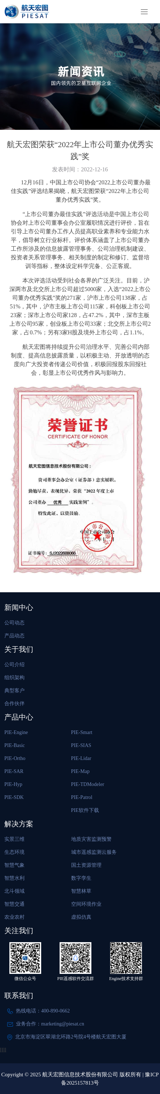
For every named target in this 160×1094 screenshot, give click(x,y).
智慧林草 (81, 891)
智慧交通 (14, 904)
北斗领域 (14, 891)
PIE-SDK (14, 797)
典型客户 (14, 690)
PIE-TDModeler (87, 784)
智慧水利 (14, 878)
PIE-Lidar (81, 758)
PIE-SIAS (81, 745)
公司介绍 (14, 664)
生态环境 (14, 852)
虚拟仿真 (81, 917)
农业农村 (14, 917)
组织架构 (14, 677)
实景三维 (14, 839)
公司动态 (14, 622)
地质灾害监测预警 (91, 839)
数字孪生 (81, 878)
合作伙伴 (14, 703)
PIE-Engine (16, 732)
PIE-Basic (14, 745)
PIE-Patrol (81, 797)
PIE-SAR (13, 771)
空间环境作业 (86, 904)
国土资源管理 (86, 865)
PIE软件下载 (85, 810)
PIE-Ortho (14, 758)
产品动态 (14, 635)
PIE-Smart (81, 732)
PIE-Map (80, 771)
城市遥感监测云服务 (94, 852)
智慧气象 (14, 865)
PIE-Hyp (13, 784)
